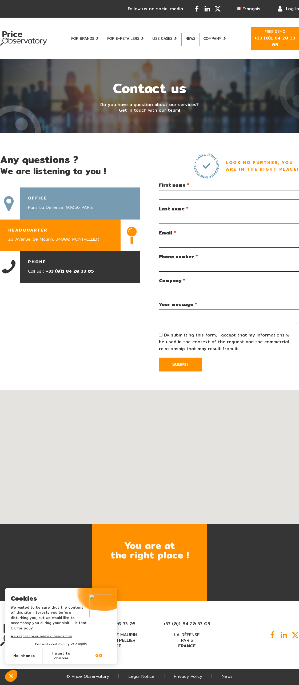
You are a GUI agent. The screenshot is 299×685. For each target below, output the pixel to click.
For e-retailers (125, 38)
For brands (85, 38)
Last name (172, 208)
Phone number (176, 256)
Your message (176, 304)
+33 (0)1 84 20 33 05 (70, 271)
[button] (153, 497)
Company (214, 38)
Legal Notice (141, 676)
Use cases (164, 38)
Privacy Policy (188, 676)
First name (172, 185)
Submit (180, 364)
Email (165, 232)
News (190, 38)
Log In (292, 8)
